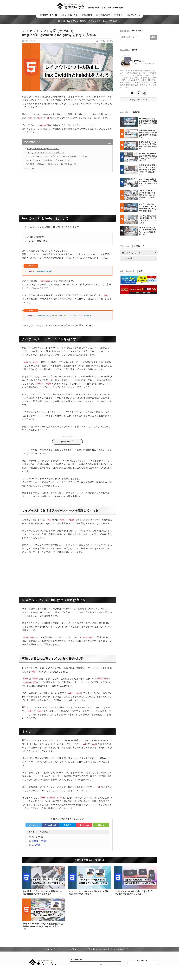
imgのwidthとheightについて (43, 148)
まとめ (30, 168)
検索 (153, 37)
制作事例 (88, 15)
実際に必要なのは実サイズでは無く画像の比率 (53, 164)
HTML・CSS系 (106, 41)
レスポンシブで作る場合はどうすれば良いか (49, 160)
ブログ (119, 15)
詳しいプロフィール (139, 100)
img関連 (36, 845)
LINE (102, 825)
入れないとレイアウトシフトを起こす (45, 152)
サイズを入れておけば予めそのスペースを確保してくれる (58, 156)
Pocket (85, 825)
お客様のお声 (104, 15)
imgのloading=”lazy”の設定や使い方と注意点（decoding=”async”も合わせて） (43, 926)
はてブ (68, 825)
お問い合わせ (134, 15)
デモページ (66, 441)
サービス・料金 (70, 15)
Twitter (35, 825)
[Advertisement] (67, 193)
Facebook (51, 825)
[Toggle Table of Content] (67, 142)
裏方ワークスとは (49, 15)
